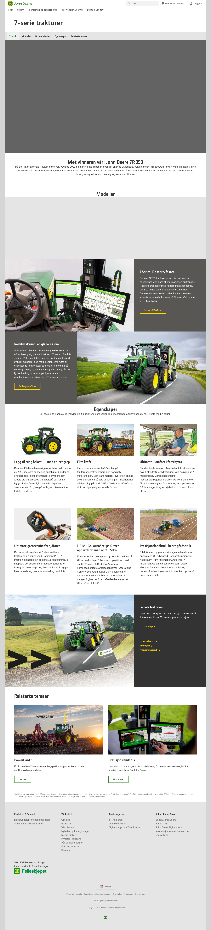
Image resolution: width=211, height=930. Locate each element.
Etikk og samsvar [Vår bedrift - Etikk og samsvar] (70, 846)
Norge (106, 886)
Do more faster (42, 36)
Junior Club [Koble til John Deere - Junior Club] (162, 823)
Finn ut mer (121, 780)
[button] (105, 917)
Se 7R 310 (81, 243)
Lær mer (25, 780)
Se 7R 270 (175, 243)
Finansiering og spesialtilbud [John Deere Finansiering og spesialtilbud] (42, 9)
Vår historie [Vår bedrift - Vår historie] (67, 827)
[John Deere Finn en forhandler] (173, 3)
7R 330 (34, 232)
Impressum (128, 894)
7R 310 (82, 232)
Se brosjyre (151, 627)
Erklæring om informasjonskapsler (97, 894)
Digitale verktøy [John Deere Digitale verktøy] (95, 9)
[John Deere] (22, 3)
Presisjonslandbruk (150, 649)
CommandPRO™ (148, 641)
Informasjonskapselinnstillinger (105, 901)
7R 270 (176, 232)
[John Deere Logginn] (195, 3)
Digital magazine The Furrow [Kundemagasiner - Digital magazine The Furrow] (124, 827)
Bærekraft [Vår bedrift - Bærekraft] (66, 823)
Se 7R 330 (34, 243)
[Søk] (142, 3)
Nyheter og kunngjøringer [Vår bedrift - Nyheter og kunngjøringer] (75, 831)
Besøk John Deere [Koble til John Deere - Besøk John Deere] (166, 819)
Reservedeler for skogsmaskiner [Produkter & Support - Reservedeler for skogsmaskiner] (32, 819)
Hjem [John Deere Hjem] (10, 9)
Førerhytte (146, 645)
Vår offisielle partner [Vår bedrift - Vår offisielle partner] (72, 842)
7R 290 (129, 232)
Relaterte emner (79, 36)
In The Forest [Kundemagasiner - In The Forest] (115, 819)
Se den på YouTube (155, 311)
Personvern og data (74, 894)
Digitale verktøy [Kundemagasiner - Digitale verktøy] (117, 823)
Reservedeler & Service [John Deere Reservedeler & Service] (72, 9)
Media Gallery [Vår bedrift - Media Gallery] (69, 835)
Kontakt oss (140, 894)
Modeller (26, 36)
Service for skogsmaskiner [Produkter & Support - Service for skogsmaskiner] (28, 823)
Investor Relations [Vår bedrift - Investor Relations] (71, 838)
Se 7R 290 (128, 243)
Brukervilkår (117, 894)
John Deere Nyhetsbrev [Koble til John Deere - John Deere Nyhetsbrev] (169, 827)
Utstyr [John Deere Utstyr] (20, 9)
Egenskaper (61, 36)
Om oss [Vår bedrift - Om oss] (65, 819)
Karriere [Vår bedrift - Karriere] (65, 850)
